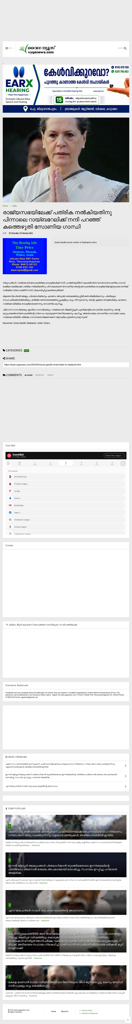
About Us (64, 1011)
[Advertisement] (66, 22)
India (15, 206)
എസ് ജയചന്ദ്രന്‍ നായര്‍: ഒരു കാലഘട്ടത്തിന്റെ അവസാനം (46, 910)
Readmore (36, 845)
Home (5, 206)
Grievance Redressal (90, 1013)
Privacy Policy (87, 1010)
